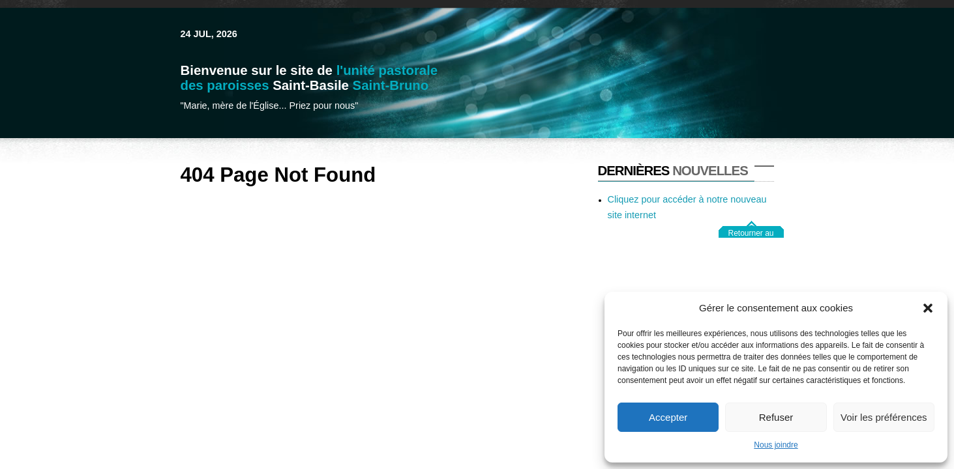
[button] (927, 308)
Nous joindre (775, 444)
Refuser (776, 417)
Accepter (668, 417)
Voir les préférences (884, 417)
